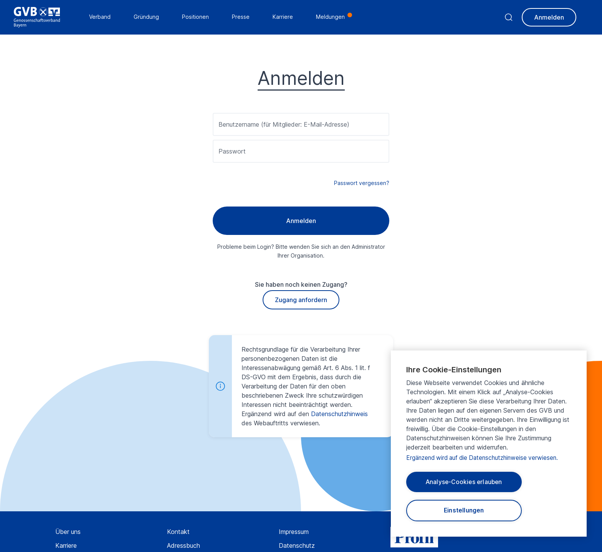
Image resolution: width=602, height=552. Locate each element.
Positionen (197, 17)
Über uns (68, 531)
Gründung (147, 17)
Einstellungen (464, 510)
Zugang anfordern (301, 300)
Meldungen (332, 17)
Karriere (66, 545)
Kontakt (178, 531)
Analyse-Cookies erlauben (464, 480)
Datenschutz (297, 545)
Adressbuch (183, 545)
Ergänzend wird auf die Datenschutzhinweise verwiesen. (486, 455)
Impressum (294, 531)
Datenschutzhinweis (339, 414)
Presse (242, 17)
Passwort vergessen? (361, 183)
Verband (101, 17)
